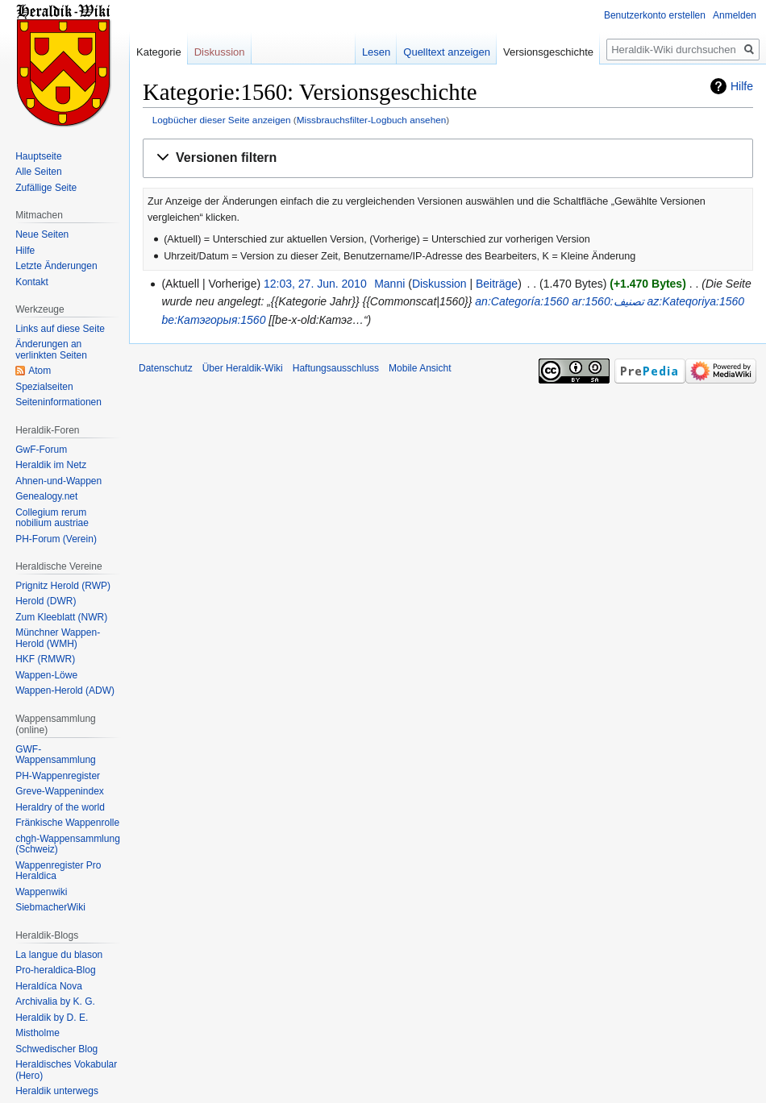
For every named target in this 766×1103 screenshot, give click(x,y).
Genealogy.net (46, 496)
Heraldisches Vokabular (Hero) (66, 1070)
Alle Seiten (38, 171)
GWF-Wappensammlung (55, 755)
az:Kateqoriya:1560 (695, 301)
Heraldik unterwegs (56, 1091)
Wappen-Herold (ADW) (64, 690)
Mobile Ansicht (420, 368)
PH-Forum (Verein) (56, 539)
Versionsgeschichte (548, 52)
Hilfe (742, 86)
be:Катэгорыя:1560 (213, 319)
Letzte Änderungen (56, 266)
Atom (39, 370)
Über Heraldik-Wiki (242, 368)
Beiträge (497, 283)
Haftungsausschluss (336, 368)
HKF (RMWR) (45, 659)
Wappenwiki (41, 892)
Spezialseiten (44, 386)
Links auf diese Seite (60, 328)
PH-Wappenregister (57, 776)
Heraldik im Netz (50, 465)
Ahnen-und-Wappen (58, 481)
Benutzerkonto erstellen (655, 15)
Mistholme (37, 1033)
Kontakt (31, 282)
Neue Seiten (42, 234)
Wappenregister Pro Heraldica (58, 871)
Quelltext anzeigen (446, 52)
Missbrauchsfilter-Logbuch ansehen (372, 119)
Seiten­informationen (58, 402)
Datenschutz (166, 368)
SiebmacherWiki (50, 907)
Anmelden (734, 15)
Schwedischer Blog (56, 1049)
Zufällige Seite (46, 187)
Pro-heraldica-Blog (55, 970)
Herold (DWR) (45, 601)
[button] (447, 158)
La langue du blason (58, 954)
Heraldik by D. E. (51, 1017)
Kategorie (158, 52)
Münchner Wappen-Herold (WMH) (57, 638)
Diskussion (439, 283)
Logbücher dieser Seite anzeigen (221, 119)
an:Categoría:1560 (521, 301)
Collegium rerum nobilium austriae (52, 518)
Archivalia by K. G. (55, 1001)
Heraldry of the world (60, 807)
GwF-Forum (41, 449)
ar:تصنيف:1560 (607, 301)
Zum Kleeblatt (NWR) (61, 617)
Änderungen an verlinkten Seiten (51, 349)
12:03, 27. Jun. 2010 (315, 283)
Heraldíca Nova (48, 986)
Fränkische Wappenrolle (67, 822)
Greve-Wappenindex (59, 791)
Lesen (376, 52)
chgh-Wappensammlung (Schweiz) (67, 844)
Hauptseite (38, 156)
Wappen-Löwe (46, 675)
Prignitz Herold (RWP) (62, 585)
